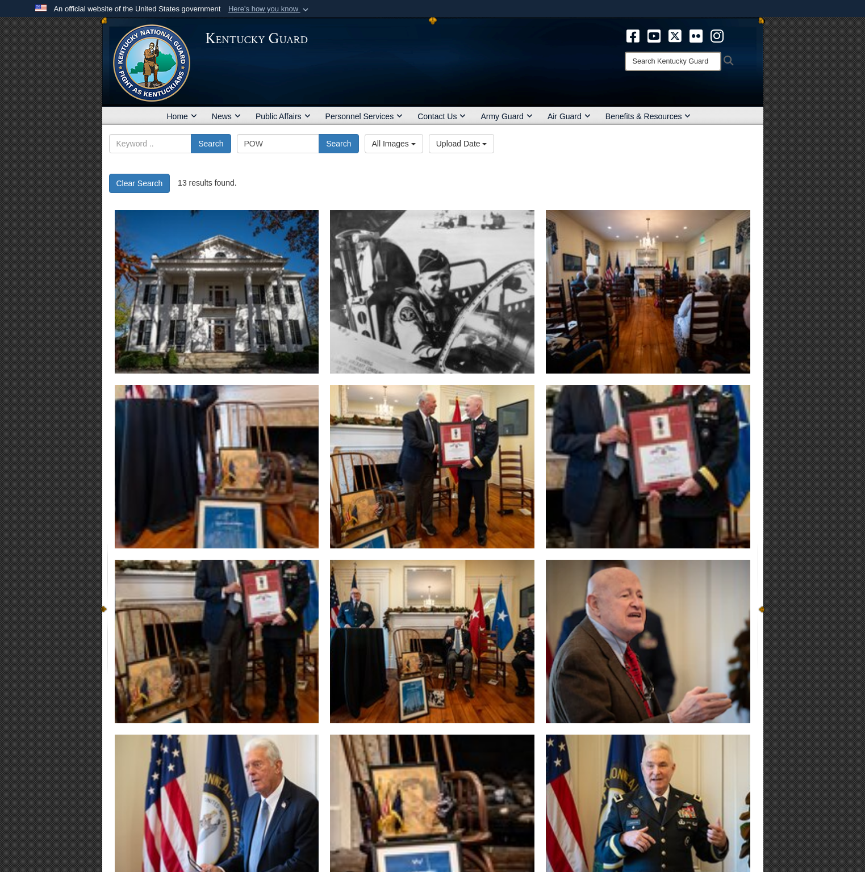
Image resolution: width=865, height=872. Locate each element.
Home (182, 116)
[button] (269, 9)
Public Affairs (283, 116)
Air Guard (569, 116)
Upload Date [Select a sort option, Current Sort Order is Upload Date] (461, 143)
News (226, 116)
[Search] (673, 61)
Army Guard (506, 116)
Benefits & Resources (648, 116)
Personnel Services (364, 116)
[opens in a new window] (633, 35)
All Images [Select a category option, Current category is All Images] (394, 143)
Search (210, 143)
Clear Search (139, 183)
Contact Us (441, 116)
